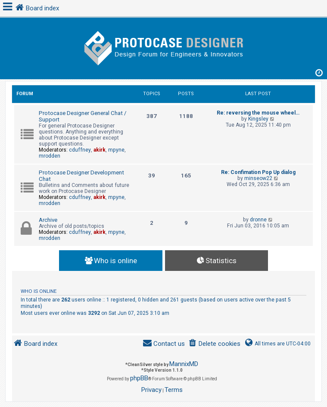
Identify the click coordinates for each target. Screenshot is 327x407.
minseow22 (258, 178)
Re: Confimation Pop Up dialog (258, 172)
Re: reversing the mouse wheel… (258, 113)
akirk (99, 150)
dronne (258, 220)
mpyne (116, 150)
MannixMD (183, 364)
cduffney (80, 150)
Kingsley (258, 119)
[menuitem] (214, 344)
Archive (48, 220)
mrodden (49, 156)
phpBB (139, 378)
